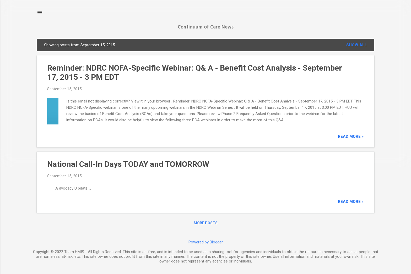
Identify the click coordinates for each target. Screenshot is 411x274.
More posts (206, 223)
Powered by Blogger (205, 242)
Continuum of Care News (206, 27)
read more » (351, 136)
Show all (356, 45)
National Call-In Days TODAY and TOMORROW (128, 164)
